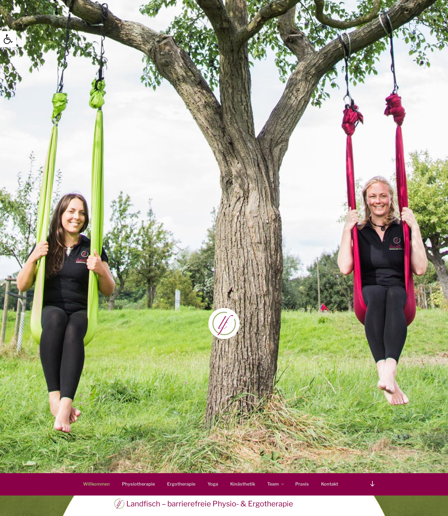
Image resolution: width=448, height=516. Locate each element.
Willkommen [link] (96, 484)
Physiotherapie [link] (138, 484)
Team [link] (276, 484)
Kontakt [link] (329, 484)
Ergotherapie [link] (181, 484)
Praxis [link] (302, 484)
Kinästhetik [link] (242, 484)
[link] (8, 39)
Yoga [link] (213, 484)
